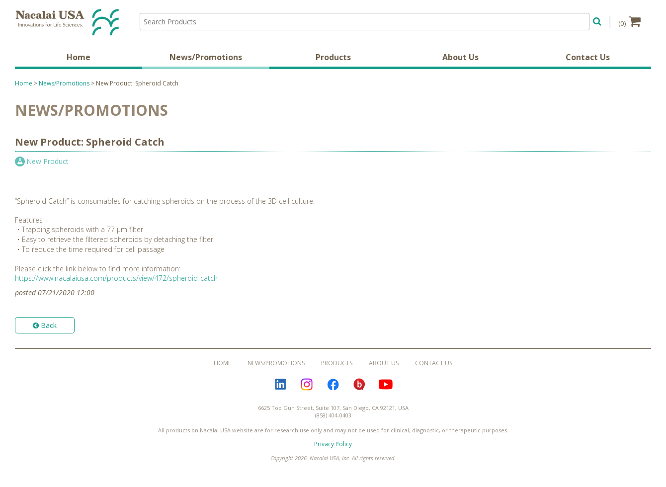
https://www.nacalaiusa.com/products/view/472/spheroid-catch (116, 278)
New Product (47, 161)
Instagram (306, 384)
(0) (629, 21)
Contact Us (588, 57)
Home (78, 57)
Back (45, 325)
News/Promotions (205, 57)
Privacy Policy (333, 444)
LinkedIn (280, 384)
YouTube (385, 384)
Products (333, 57)
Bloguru (359, 384)
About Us (460, 57)
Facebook (333, 384)
